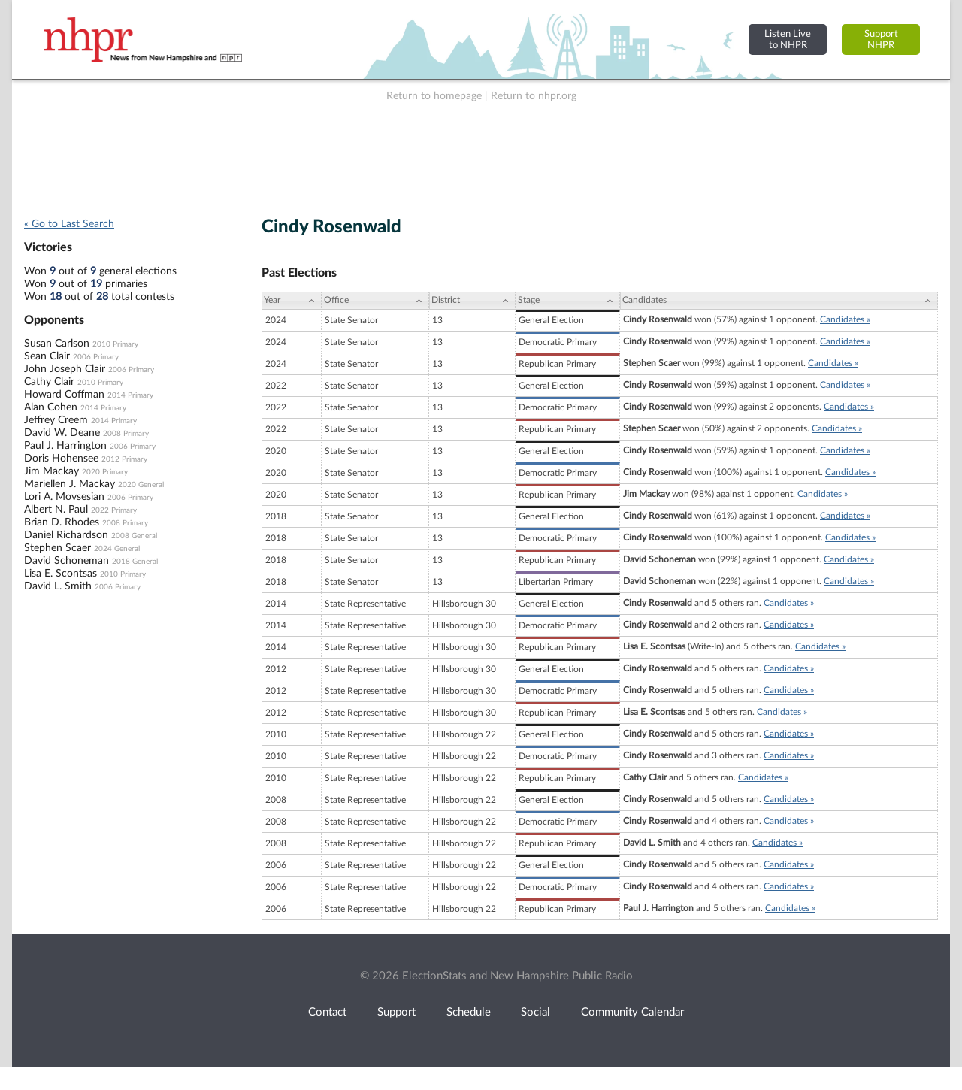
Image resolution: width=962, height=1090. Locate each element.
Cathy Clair (49, 382)
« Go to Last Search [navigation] (69, 224)
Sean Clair (47, 356)
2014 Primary (130, 395)
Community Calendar (632, 1012)
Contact (327, 1012)
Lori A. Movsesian (64, 497)
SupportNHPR (881, 39)
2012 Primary (124, 459)
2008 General (134, 536)
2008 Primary (126, 434)
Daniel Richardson (66, 535)
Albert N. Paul (56, 509)
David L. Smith (58, 586)
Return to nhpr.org (533, 96)
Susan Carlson (56, 343)
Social (535, 1012)
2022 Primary (114, 510)
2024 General (117, 549)
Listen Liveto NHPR (787, 39)
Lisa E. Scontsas (60, 573)
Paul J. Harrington (65, 446)
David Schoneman (66, 561)
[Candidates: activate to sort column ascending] (779, 301)
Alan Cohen (50, 407)
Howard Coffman (64, 394)
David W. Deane (62, 433)
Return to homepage (434, 96)
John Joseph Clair (64, 369)
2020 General (141, 485)
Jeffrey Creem (56, 420)
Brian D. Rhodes (61, 522)
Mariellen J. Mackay (69, 484)
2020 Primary (105, 472)
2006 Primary (96, 357)
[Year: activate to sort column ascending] (292, 301)
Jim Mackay (51, 471)
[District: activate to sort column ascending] (472, 301)
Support (396, 1012)
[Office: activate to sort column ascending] (375, 301)
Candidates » (845, 319)
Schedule (468, 1012)
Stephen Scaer (57, 548)
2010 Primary (115, 344)
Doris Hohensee (61, 458)
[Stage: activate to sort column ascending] (568, 301)
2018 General (135, 561)
